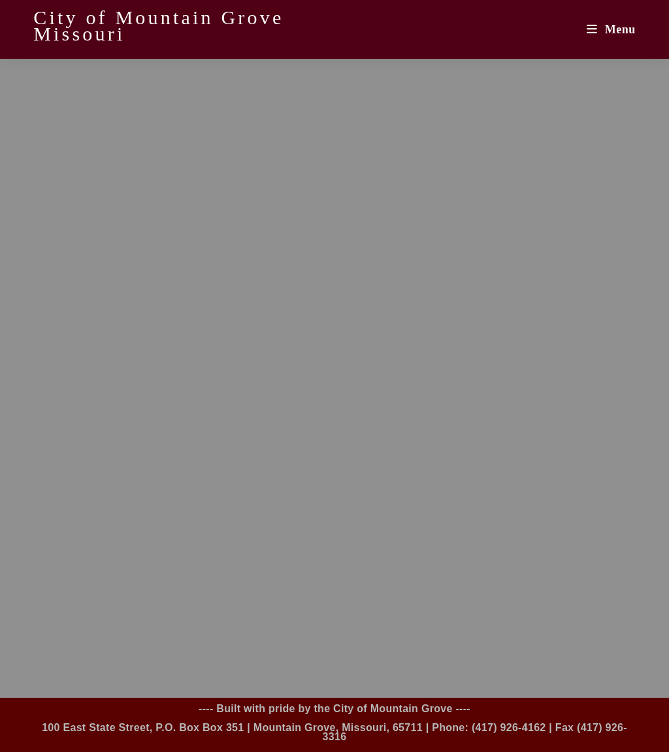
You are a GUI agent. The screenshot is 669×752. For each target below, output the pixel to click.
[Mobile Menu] (611, 29)
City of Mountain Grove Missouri (158, 25)
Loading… (334, 375)
